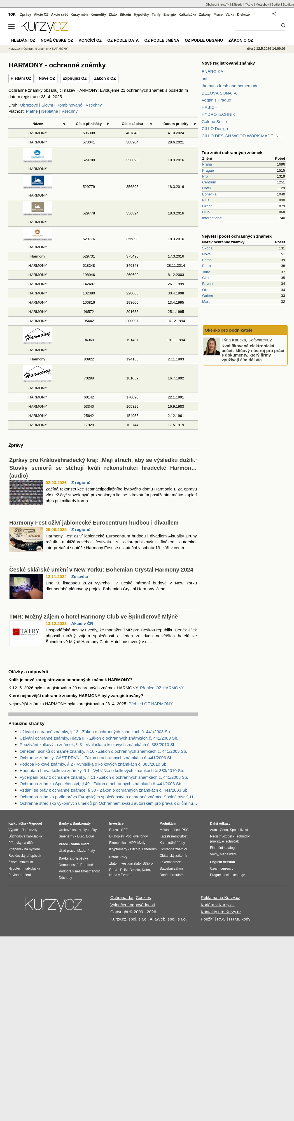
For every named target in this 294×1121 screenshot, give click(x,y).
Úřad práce (67, 851)
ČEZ (124, 830)
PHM (124, 870)
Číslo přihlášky (89, 124)
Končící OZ (90, 40)
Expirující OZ (74, 78)
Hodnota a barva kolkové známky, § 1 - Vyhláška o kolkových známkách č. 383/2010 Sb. (102, 770)
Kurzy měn (79, 14)
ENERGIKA (212, 71)
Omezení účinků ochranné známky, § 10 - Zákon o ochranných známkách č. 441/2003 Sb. (103, 751)
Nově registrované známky (228, 63)
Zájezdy (237, 4)
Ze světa (79, 576)
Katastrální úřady (172, 843)
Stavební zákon (171, 868)
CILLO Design (215, 128)
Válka (229, 14)
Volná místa (80, 844)
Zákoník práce (170, 862)
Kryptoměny (118, 849)
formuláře (176, 875)
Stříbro (148, 863)
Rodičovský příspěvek (24, 856)
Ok (204, 290)
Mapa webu (228, 854)
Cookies (143, 897)
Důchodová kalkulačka (25, 836)
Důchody (65, 878)
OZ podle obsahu (204, 40)
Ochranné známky (36, 48)
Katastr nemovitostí (174, 836)
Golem (207, 296)
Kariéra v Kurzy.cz (218, 904)
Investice (116, 823)
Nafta (146, 870)
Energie (170, 14)
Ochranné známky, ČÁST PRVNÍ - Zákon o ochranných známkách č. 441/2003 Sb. (96, 757)
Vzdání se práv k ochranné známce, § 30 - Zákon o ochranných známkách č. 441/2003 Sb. (104, 790)
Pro (205, 176)
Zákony (205, 14)
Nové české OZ (57, 40)
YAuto (249, 4)
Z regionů (80, 482)
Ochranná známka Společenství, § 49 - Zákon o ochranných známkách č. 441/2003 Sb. (101, 783)
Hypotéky (141, 14)
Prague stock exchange (227, 875)
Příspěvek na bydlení (24, 849)
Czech (207, 206)
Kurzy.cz (14, 48)
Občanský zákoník (173, 856)
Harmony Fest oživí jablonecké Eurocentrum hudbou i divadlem (94, 523)
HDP (132, 843)
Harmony (37, 256)
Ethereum (149, 849)
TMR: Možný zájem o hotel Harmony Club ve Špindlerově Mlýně (93, 616)
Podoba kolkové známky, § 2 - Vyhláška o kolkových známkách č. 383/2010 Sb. (94, 764)
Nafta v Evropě (120, 875)
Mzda (81, 851)
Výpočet (35, 823)
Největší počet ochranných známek (237, 236)
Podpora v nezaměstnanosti (80, 871)
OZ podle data (123, 40)
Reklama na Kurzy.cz (220, 897)
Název (37, 124)
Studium (288, 4)
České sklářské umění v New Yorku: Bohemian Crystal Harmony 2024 (101, 570)
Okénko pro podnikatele (229, 330)
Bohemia (209, 194)
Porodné (86, 865)
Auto (213, 830)
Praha (207, 164)
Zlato (113, 14)
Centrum (209, 182)
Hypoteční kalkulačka (24, 868)
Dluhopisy (116, 836)
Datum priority (176, 124)
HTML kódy (239, 919)
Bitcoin (125, 14)
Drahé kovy (118, 857)
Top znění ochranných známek (232, 152)
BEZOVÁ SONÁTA (219, 93)
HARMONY (38, 133)
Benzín (135, 870)
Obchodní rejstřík (217, 4)
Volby (214, 854)
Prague (208, 170)
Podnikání (168, 823)
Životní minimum (20, 862)
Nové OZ (47, 78)
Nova (206, 254)
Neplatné (49, 111)
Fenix (206, 266)
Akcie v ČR (82, 623)
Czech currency (221, 868)
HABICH (210, 107)
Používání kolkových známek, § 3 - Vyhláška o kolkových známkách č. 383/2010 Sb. (98, 744)
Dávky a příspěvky (73, 858)
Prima (207, 260)
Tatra (206, 272)
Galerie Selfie (214, 121)
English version (222, 862)
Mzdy (141, 843)
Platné (32, 111)
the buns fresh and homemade (230, 85)
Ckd (205, 278)
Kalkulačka (187, 14)
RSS (221, 919)
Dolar (90, 836)
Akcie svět (59, 14)
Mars (206, 301)
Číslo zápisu (132, 124)
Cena (224, 830)
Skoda (207, 248)
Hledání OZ (21, 78)
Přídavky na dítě (20, 843)
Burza (113, 830)
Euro (80, 836)
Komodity (98, 14)
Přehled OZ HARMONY (162, 687)
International (212, 218)
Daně (164, 875)
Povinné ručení (19, 875)
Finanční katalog (222, 848)
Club (206, 212)
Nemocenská (68, 865)
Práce (218, 14)
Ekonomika (117, 843)
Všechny (94, 105)
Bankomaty (82, 823)
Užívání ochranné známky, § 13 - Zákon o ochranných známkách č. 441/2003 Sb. (95, 731)
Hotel (206, 188)
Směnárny (66, 836)
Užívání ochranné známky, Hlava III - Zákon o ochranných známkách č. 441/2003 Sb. (99, 738)
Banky (64, 823)
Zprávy (25, 14)
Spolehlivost (239, 830)
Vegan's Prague (216, 100)
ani (204, 78)
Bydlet (276, 4)
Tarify (156, 14)
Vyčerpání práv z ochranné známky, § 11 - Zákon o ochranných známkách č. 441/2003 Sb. (104, 777)
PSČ (185, 830)
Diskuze (243, 14)
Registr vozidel (221, 836)
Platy (91, 851)
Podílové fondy (136, 836)
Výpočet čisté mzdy (22, 830)
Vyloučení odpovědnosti (132, 904)
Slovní (47, 105)
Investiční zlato (129, 863)
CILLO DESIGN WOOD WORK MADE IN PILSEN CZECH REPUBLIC (244, 135)
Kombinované (69, 105)
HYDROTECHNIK (218, 114)
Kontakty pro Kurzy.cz (221, 911)
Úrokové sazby (70, 830)
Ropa (113, 870)
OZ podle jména (161, 40)
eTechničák (230, 841)
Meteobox (262, 4)
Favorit (207, 284)
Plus (205, 200)
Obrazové (29, 105)
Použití (207, 919)
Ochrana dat (122, 897)
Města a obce (170, 830)
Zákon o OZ (105, 78)
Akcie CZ (41, 14)
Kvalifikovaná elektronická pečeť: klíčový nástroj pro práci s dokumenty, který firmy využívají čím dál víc (252, 352)
